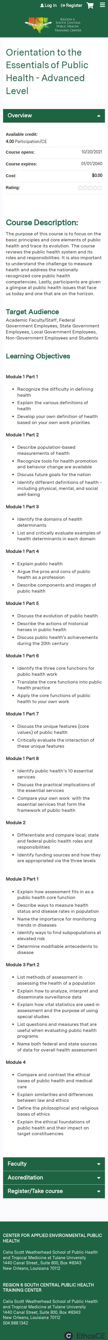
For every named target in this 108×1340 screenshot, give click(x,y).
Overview (19, 115)
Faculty (16, 1163)
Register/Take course (35, 1191)
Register (74, 5)
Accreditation (25, 1177)
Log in (51, 5)
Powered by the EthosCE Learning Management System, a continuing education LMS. (84, 1336)
